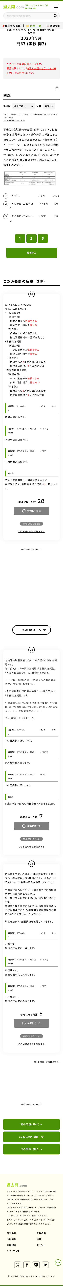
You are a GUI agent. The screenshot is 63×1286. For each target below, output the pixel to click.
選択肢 (7, 106)
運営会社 (11, 1233)
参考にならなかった (31, 523)
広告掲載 (41, 1233)
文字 (39, 106)
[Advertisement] (31, 583)
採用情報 (11, 1239)
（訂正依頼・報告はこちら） (14, 120)
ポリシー (41, 1245)
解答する (31, 253)
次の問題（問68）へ (31, 1149)
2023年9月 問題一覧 (31, 1136)
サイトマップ (13, 1251)
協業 (38, 1239)
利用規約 (11, 1245)
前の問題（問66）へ (31, 1124)
